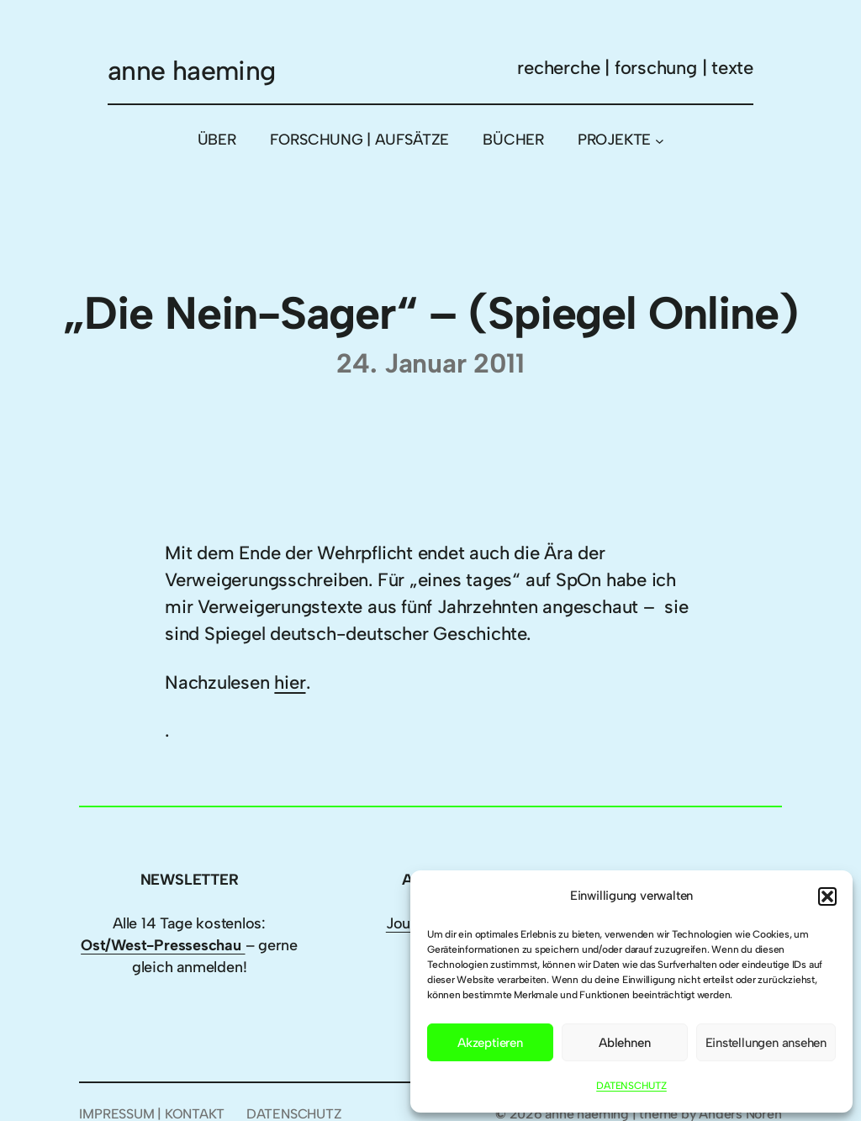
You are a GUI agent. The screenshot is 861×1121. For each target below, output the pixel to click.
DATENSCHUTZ (631, 1086)
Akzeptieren (490, 1042)
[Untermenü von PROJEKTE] (659, 140)
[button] (827, 896)
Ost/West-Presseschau (163, 945)
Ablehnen (624, 1042)
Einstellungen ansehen (766, 1042)
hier (289, 682)
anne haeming (191, 71)
